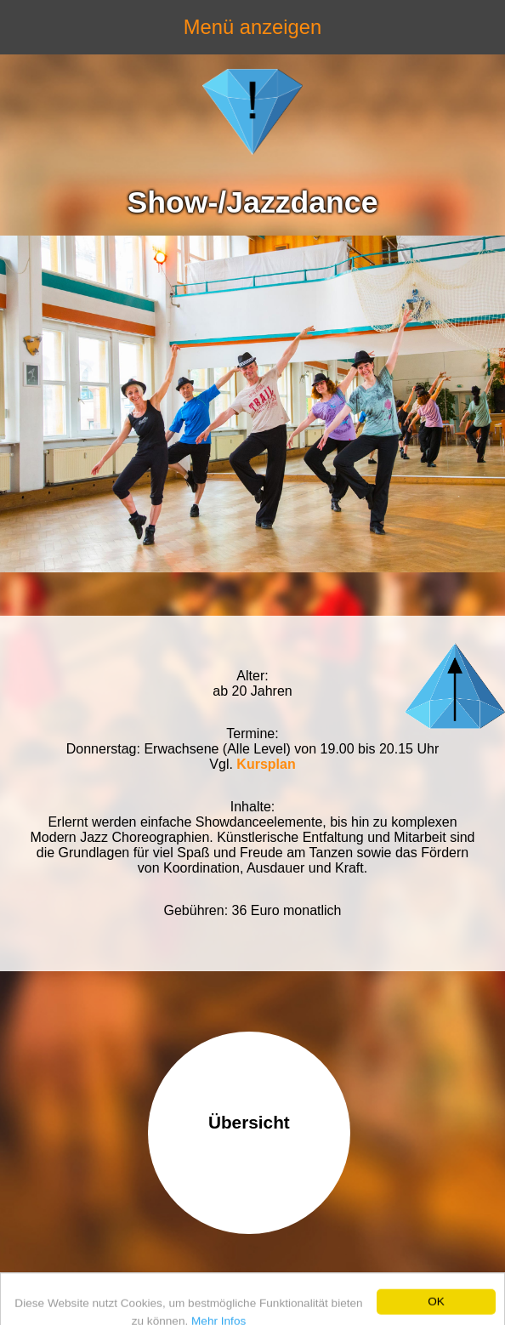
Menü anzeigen (252, 26)
